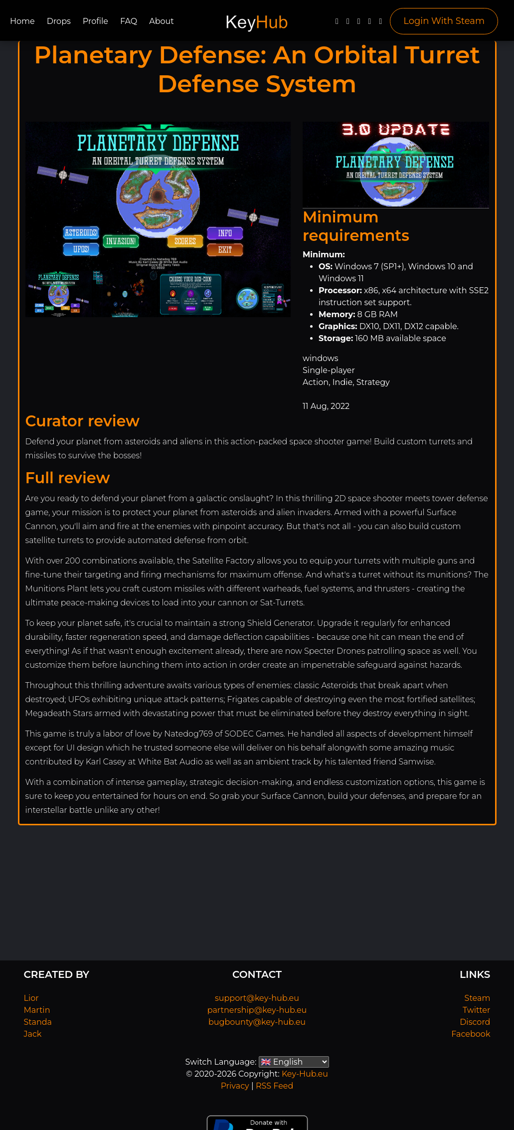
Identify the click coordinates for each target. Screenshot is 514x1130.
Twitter (476, 1010)
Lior (31, 998)
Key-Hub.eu (305, 1074)
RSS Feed (274, 1086)
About (161, 21)
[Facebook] (337, 23)
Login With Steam (444, 20)
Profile (95, 21)
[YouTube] (358, 23)
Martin (37, 1010)
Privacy (235, 1086)
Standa (38, 1022)
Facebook (470, 1034)
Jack (33, 1034)
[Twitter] (347, 23)
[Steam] (380, 23)
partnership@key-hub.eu (257, 1010)
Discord (475, 1022)
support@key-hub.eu (257, 998)
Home (22, 21)
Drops (59, 21)
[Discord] (369, 23)
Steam (478, 998)
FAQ (128, 21)
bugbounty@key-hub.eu (257, 1022)
